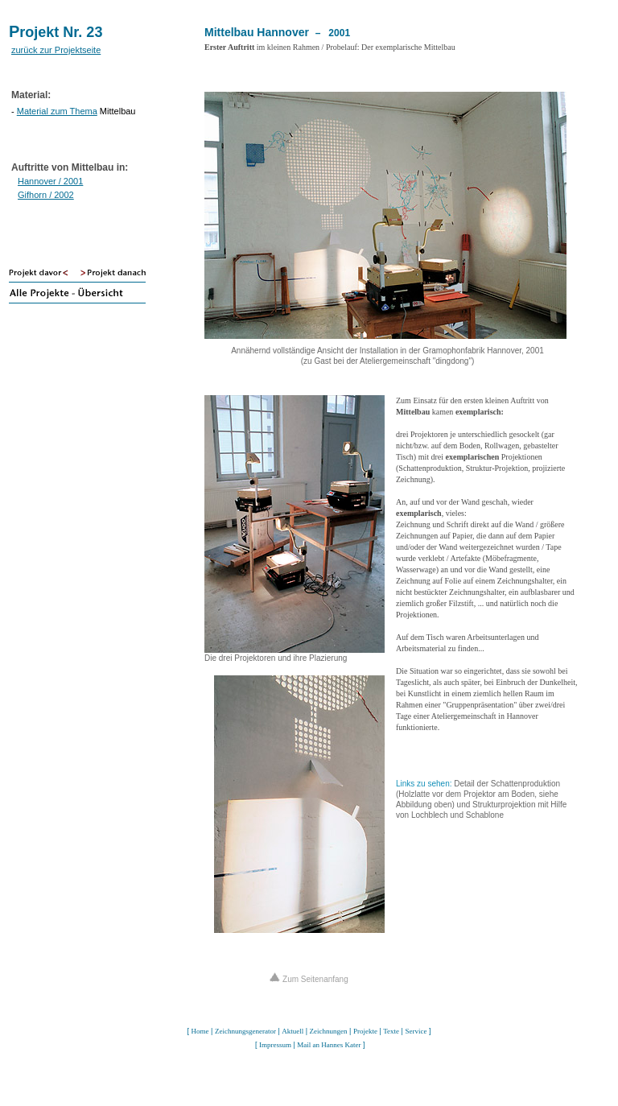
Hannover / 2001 (50, 181)
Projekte (365, 1031)
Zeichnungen (329, 1031)
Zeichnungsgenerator (245, 1031)
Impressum (275, 1045)
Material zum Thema (57, 111)
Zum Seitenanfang (309, 979)
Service (415, 1031)
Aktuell (292, 1031)
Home (200, 1031)
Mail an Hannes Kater (328, 1045)
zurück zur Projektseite (56, 50)
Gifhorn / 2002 (46, 195)
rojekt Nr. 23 (60, 32)
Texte (391, 1031)
